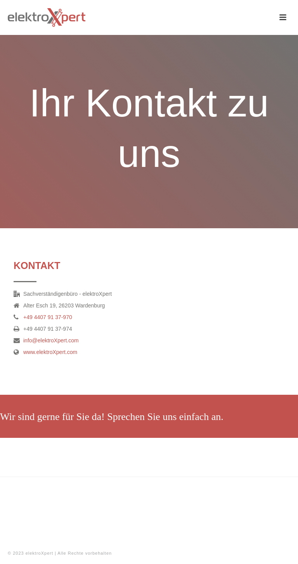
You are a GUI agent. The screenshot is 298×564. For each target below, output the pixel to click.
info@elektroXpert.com (51, 340)
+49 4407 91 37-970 (47, 317)
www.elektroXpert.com (50, 352)
